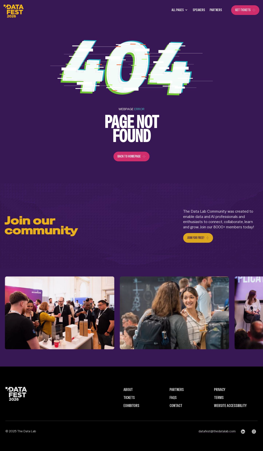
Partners (216, 10)
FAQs (173, 405)
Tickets (129, 405)
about (128, 397)
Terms (219, 405)
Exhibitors (131, 413)
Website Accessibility (230, 413)
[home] (14, 10)
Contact (176, 413)
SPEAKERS (199, 10)
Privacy (219, 397)
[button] (178, 10)
